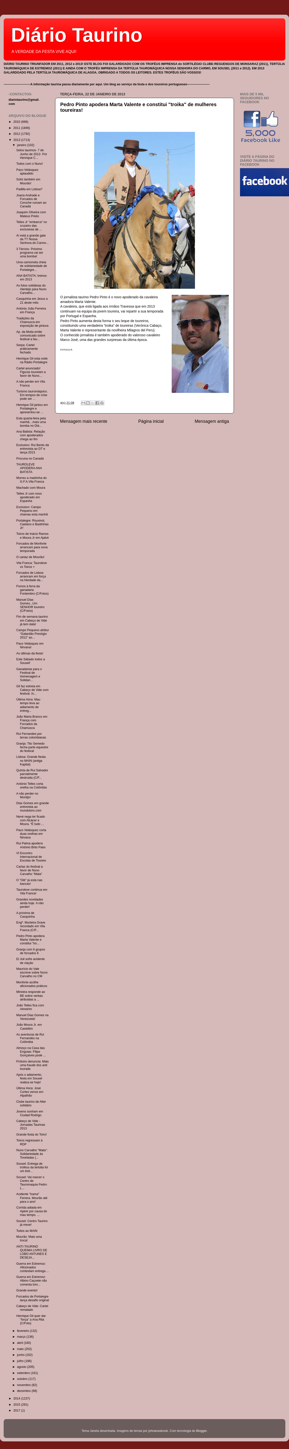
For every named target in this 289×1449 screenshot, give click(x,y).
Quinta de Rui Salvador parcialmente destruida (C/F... (32, 774)
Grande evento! (26, 1290)
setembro (24, 1373)
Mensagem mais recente (83, 421)
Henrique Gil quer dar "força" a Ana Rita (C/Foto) (31, 1319)
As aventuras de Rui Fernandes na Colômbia (30, 1038)
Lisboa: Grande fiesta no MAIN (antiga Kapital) (31, 760)
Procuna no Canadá (30, 458)
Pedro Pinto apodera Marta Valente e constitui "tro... (30, 939)
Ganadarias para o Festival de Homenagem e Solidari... (29, 674)
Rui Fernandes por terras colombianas (31, 735)
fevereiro (23, 1331)
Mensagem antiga (212, 421)
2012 (17, 134)
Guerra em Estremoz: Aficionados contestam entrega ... (32, 1267)
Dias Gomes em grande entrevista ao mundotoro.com (32, 806)
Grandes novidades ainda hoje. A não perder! (30, 903)
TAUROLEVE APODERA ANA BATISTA (29, 468)
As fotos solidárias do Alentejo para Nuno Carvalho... (31, 289)
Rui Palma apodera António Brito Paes (30, 845)
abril (20, 1343)
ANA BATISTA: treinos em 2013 (31, 277)
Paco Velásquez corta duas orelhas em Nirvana (31, 833)
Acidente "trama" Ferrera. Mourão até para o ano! (31, 1197)
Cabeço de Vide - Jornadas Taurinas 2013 (30, 1124)
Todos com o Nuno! (29, 163)
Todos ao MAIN (26, 1231)
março (22, 1336)
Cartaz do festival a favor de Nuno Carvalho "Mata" (29, 870)
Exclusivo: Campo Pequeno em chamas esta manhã (32, 510)
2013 (17, 140)
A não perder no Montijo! (27, 795)
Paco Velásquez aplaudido (27, 171)
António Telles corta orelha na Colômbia (31, 785)
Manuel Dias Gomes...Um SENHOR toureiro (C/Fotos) (30, 605)
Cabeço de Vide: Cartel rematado (32, 1308)
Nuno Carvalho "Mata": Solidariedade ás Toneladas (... (32, 1154)
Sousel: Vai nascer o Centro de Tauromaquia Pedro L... (31, 1182)
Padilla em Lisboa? (29, 189)
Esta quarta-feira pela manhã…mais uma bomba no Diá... (31, 422)
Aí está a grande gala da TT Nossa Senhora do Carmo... (32, 239)
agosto (22, 1367)
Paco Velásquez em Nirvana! (29, 645)
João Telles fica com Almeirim (30, 1007)
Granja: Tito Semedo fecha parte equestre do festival (32, 747)
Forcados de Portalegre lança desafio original (32, 1298)
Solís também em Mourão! (28, 181)
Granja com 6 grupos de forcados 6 (30, 951)
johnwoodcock (158, 1431)
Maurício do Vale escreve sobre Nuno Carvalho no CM (32, 972)
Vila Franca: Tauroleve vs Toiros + (31, 564)
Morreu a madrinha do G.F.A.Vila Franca (31, 479)
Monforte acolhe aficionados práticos (31, 984)
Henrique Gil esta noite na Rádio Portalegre (32, 360)
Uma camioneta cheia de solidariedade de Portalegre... (31, 266)
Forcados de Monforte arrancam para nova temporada (32, 547)
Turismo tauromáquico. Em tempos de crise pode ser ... (32, 395)
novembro (24, 1385)
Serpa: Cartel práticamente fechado (27, 348)
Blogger (201, 1431)
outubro (22, 1379)
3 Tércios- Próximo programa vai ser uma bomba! (29, 252)
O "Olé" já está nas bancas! (29, 882)
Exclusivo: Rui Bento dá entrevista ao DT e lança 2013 (32, 448)
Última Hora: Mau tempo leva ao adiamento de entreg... (28, 705)
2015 (17, 1404)
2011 (17, 128)
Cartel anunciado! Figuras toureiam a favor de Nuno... (31, 372)
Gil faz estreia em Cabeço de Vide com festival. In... (32, 690)
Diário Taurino (76, 35)
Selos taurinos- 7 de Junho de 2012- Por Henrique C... (31, 154)
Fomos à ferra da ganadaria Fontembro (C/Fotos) (32, 590)
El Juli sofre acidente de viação (30, 960)
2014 (17, 1398)
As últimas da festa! (29, 653)
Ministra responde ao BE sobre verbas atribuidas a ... (30, 995)
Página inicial (151, 421)
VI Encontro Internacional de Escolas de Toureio (31, 856)
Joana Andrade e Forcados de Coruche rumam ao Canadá (31, 201)
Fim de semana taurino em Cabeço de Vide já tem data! (32, 620)
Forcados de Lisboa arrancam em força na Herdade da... (31, 576)
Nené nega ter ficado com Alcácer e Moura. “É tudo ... (30, 820)
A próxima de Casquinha (25, 914)
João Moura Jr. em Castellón (29, 1026)
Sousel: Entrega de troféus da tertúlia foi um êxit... (32, 1167)
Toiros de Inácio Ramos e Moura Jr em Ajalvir (32, 535)
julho (20, 1361)
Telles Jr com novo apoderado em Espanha (29, 497)
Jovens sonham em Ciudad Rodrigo (29, 1113)
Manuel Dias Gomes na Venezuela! (32, 1017)
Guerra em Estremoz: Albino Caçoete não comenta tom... (31, 1280)
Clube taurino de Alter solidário (31, 1103)
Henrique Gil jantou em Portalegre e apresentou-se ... (32, 408)
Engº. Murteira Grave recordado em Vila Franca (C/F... (30, 926)
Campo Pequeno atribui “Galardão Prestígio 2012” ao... (32, 633)
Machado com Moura (30, 487)
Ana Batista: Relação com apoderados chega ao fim (30, 435)
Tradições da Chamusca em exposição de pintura (32, 322)
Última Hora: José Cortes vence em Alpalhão (29, 1092)
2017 (17, 1410)
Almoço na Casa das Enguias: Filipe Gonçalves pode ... (31, 1051)
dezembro (24, 1391)
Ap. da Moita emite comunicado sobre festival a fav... (30, 335)
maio (21, 1349)
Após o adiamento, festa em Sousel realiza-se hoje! (29, 1078)
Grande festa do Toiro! (31, 1134)
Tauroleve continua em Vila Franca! (31, 891)
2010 (17, 122)
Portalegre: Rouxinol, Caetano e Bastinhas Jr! (32, 524)
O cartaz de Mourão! (30, 557)
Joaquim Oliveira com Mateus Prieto (31, 214)
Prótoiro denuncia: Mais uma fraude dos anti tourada (32, 1065)
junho (21, 1355)
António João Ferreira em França (31, 310)
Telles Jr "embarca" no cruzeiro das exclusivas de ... (31, 225)
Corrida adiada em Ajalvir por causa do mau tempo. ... (31, 1211)
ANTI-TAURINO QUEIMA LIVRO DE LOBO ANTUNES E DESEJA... (31, 1252)
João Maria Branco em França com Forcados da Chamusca (31, 722)
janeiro (22, 145)
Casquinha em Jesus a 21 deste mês (32, 300)
